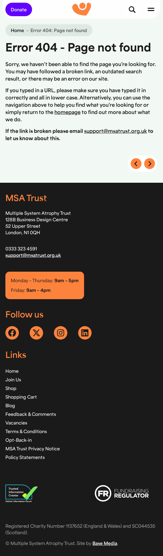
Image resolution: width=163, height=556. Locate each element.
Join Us (13, 379)
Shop (10, 388)
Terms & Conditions (26, 431)
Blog (10, 405)
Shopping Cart (21, 397)
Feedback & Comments (30, 414)
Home (17, 30)
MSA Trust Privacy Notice (32, 448)
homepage (67, 112)
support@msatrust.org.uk (115, 130)
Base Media (104, 543)
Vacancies (16, 423)
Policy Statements (25, 457)
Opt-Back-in (18, 440)
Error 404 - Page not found (78, 47)
